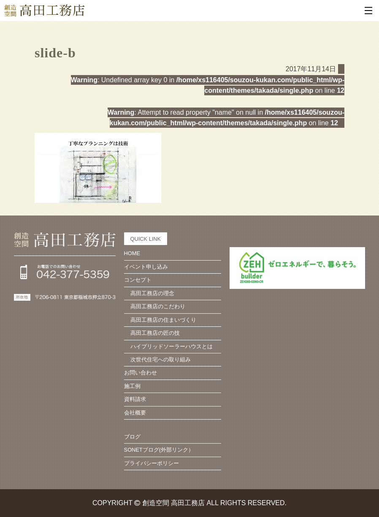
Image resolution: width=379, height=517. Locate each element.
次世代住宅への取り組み (160, 359)
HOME (132, 253)
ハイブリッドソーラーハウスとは (171, 346)
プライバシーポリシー (151, 463)
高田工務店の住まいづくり (163, 320)
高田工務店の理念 (152, 293)
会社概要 (135, 412)
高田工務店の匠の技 (155, 333)
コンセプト (138, 280)
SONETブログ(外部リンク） (159, 450)
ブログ (132, 437)
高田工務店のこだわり (157, 306)
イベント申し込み (146, 267)
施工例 (132, 386)
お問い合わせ (140, 372)
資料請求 (135, 399)
